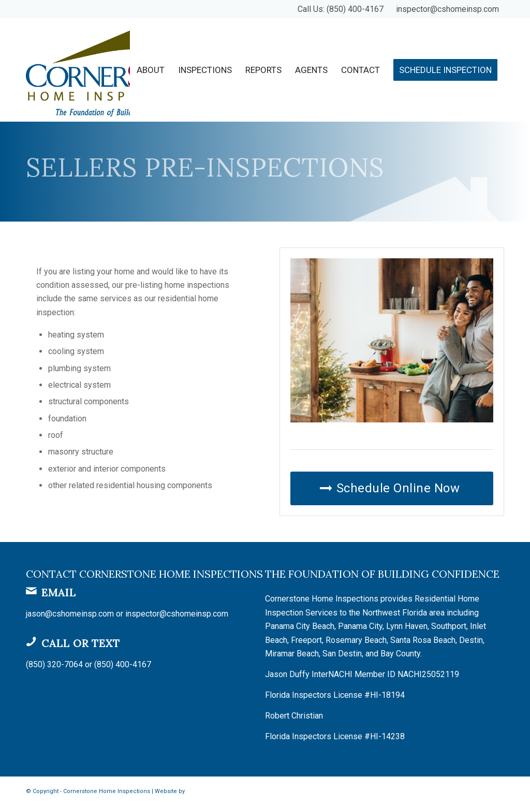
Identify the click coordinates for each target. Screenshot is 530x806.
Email (58, 592)
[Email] (31, 590)
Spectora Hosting (210, 791)
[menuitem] (150, 70)
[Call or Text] (31, 641)
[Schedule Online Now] (391, 488)
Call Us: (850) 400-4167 (341, 9)
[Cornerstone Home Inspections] (117, 70)
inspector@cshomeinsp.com (447, 9)
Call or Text (80, 643)
